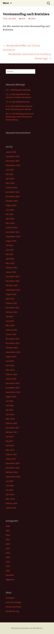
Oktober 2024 (12, 201)
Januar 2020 (11, 334)
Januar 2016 (11, 507)
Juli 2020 (9, 316)
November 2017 (12, 427)
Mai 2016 (9, 490)
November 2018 (12, 387)
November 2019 (12, 343)
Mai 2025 (9, 174)
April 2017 (10, 445)
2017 (8, 530)
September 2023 (13, 236)
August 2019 (11, 356)
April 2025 (10, 178)
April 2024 (10, 218)
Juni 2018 (10, 405)
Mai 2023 (9, 254)
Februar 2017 (11, 454)
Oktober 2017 (12, 432)
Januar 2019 (11, 378)
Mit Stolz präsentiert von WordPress (27, 628)
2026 (8, 570)
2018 (8, 535)
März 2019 (10, 370)
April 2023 (10, 258)
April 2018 (10, 414)
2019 (8, 539)
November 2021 (12, 307)
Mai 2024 (9, 214)
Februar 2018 (11, 423)
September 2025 (13, 165)
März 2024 (10, 223)
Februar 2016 (11, 503)
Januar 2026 (11, 152)
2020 (8, 544)
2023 (8, 557)
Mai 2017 (9, 441)
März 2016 (10, 499)
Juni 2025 (10, 169)
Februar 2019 (11, 374)
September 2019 (13, 352)
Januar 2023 (11, 272)
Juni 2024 (10, 209)
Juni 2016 (10, 485)
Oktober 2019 (12, 347)
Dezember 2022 (12, 276)
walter (33, 18)
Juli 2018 (9, 401)
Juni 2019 (10, 361)
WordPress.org (12, 611)
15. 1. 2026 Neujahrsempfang (18, 90)
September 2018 (13, 392)
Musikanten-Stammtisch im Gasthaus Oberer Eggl (29, 56)
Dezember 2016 (12, 463)
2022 (8, 553)
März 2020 (10, 325)
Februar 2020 (11, 330)
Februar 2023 (11, 267)
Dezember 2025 (12, 156)
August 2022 (11, 294)
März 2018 (10, 419)
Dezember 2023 (12, 232)
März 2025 (10, 183)
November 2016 (12, 467)
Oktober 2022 (12, 285)
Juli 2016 (9, 481)
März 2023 (10, 263)
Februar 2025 (11, 187)
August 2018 (11, 396)
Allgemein (10, 579)
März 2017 (10, 450)
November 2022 (12, 281)
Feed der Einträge (13, 602)
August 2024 (11, 205)
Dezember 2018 (12, 383)
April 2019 (10, 365)
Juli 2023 (9, 245)
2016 (23, 18)
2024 (8, 561)
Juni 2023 (10, 249)
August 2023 (11, 241)
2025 (8, 566)
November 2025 (12, 161)
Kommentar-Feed (13, 606)
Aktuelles (10, 575)
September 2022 (13, 290)
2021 (8, 548)
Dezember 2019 (12, 338)
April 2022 (10, 298)
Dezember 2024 (12, 192)
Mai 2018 (9, 410)
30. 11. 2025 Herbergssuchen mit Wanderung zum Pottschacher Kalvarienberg (20, 116)
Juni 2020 (10, 321)
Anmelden (10, 598)
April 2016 (10, 494)
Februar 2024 (11, 227)
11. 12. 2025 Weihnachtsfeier (18, 101)
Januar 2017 (11, 459)
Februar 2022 (11, 303)
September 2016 (13, 476)
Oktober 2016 (12, 472)
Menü (6, 3)
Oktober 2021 (12, 312)
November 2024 (12, 196)
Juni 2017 (10, 436)
